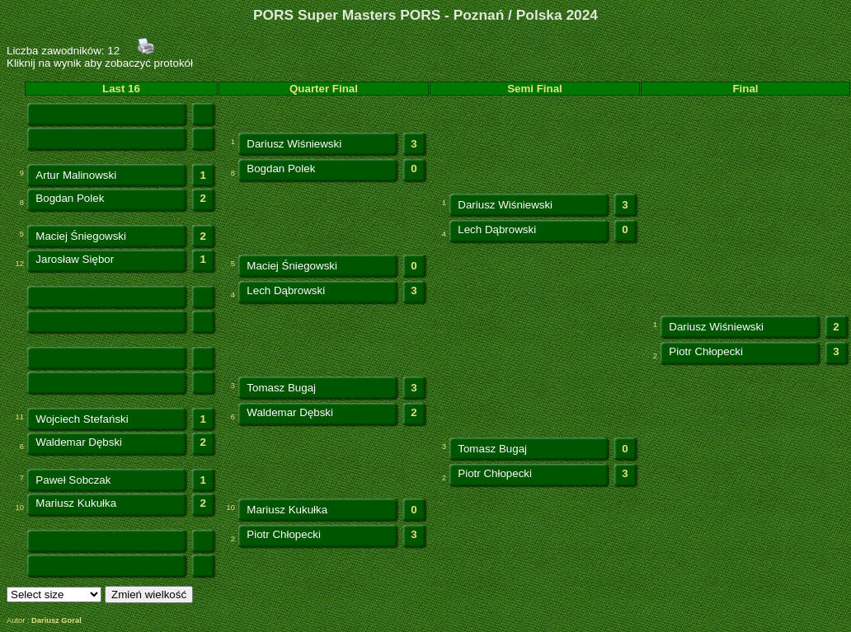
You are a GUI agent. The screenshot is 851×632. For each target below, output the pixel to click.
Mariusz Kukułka (75, 503)
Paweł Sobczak (72, 480)
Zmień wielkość (148, 594)
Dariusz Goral (56, 620)
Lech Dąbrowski (497, 229)
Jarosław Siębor (74, 259)
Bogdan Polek (281, 168)
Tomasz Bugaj (281, 388)
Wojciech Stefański (81, 419)
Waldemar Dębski (290, 412)
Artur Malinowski (75, 175)
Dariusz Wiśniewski (294, 144)
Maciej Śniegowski (80, 236)
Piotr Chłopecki (706, 351)
